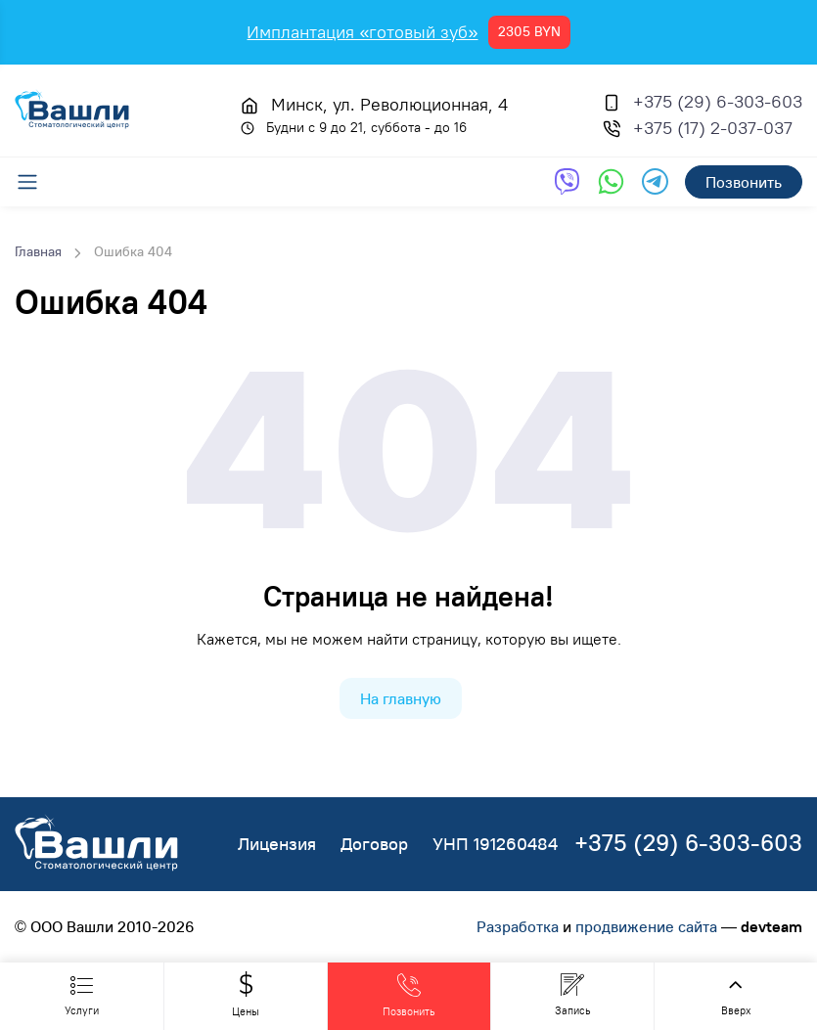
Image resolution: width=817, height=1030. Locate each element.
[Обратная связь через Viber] (567, 181)
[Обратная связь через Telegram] (655, 181)
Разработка (518, 926)
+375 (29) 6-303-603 (717, 101)
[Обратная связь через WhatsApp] (611, 181)
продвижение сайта (646, 926)
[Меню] (37, 181)
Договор (374, 843)
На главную (400, 698)
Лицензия (277, 843)
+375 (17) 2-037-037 (713, 127)
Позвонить (743, 182)
